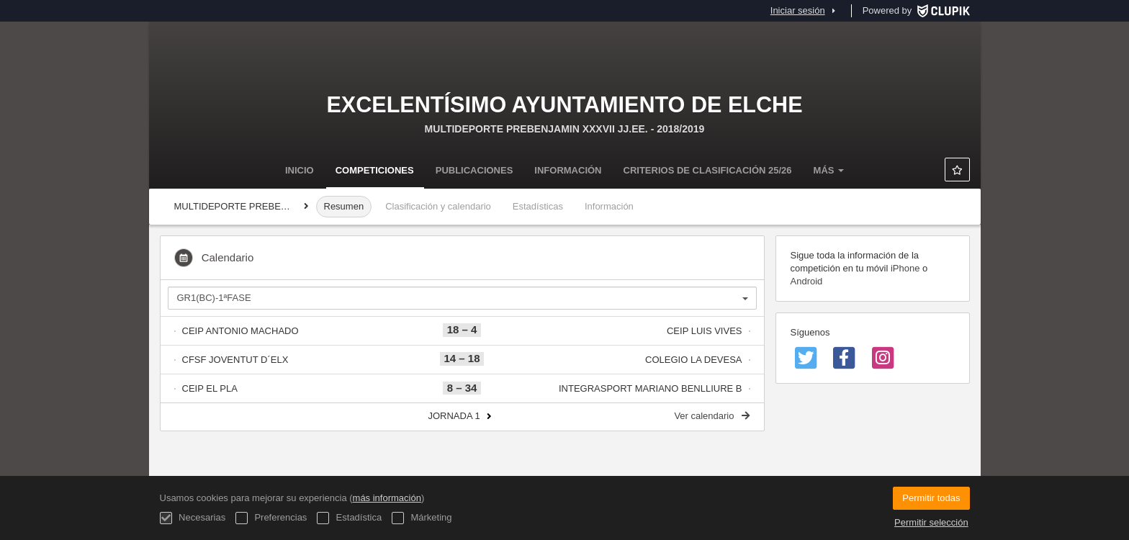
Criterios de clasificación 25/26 (708, 170)
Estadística (349, 518)
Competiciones (375, 170)
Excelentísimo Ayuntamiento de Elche (564, 104)
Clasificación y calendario (438, 206)
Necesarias (193, 518)
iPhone (905, 268)
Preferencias (271, 518)
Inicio (299, 170)
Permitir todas (931, 497)
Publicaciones (474, 170)
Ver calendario (711, 415)
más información (387, 497)
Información (567, 170)
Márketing (422, 518)
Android (807, 281)
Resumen (344, 206)
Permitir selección (931, 522)
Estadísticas (538, 206)
